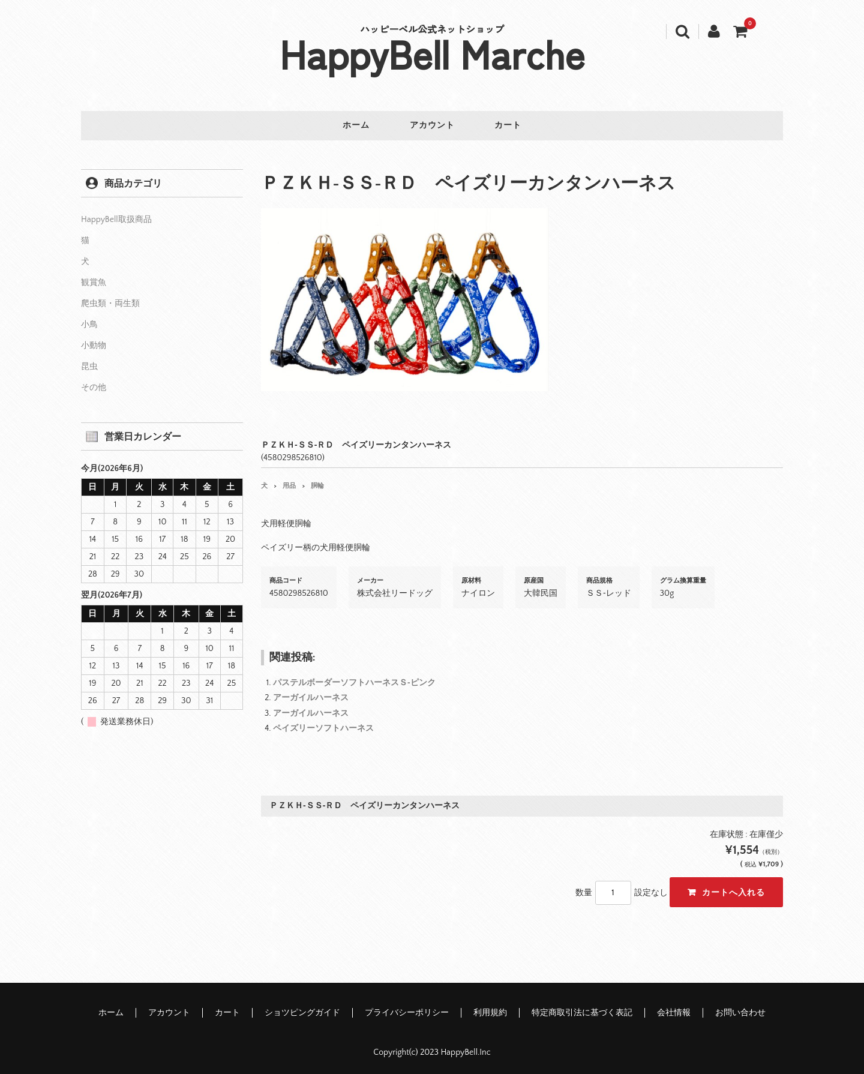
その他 (93, 384)
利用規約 (490, 1010)
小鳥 (89, 321)
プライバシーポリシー (407, 1010)
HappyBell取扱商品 (116, 216)
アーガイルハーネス (311, 695)
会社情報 (674, 1010)
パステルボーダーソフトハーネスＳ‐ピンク (354, 680)
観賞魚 (93, 279)
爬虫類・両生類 (110, 300)
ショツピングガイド (302, 1010)
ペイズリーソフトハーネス (323, 725)
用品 (289, 482)
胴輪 (317, 482)
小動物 (93, 342)
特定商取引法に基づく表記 (582, 1010)
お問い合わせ (740, 1010)
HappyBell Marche (432, 52)
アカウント (432, 126)
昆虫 (89, 363)
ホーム (350, 126)
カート (514, 126)
